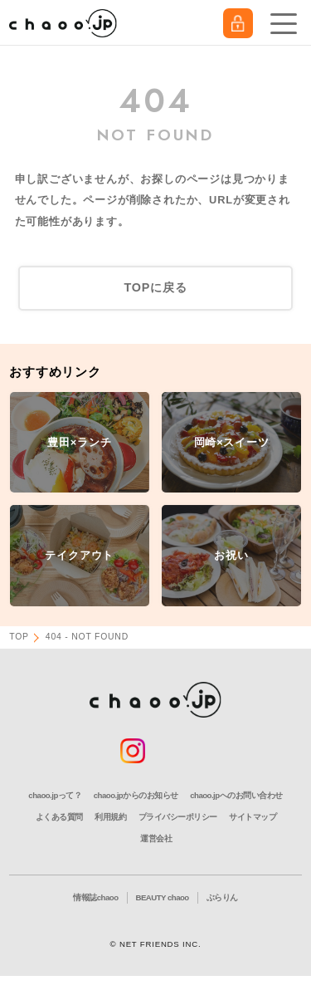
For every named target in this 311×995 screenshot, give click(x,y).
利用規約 (110, 816)
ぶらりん (222, 897)
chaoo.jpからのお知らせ (136, 795)
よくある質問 (59, 816)
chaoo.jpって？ (54, 795)
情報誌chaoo (95, 897)
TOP (19, 636)
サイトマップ (252, 816)
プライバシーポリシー (177, 816)
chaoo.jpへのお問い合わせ (236, 795)
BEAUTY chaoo (162, 897)
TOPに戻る (155, 287)
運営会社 (156, 838)
